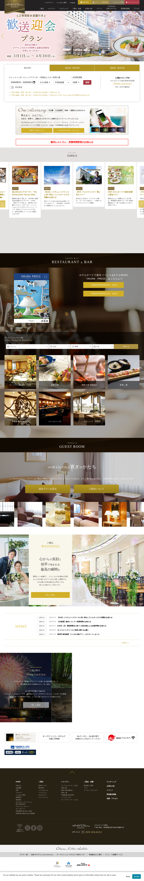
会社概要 (18, 760)
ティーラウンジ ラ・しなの (69, 772)
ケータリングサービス (90, 762)
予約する (126, 320)
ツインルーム (42, 765)
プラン (86, 760)
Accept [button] (136, 876)
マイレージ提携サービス (114, 826)
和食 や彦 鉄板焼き (67, 762)
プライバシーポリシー (22, 778)
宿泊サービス (42, 757)
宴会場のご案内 (88, 757)
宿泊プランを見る (48, 462)
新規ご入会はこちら (37, 130)
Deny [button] (128, 876)
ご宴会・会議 (76, 8)
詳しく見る (50, 568)
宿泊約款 (18, 772)
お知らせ (18, 757)
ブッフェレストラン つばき (69, 757)
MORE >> (125, 615)
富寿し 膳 (64, 765)
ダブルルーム (42, 767)
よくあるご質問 (20, 767)
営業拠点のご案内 (95, 826)
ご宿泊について (96, 462)
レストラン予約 (118, 2)
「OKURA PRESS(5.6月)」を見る (103, 258)
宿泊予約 (41, 760)
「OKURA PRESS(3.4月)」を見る (103, 267)
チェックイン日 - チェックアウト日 (23, 77)
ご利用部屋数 (76, 77)
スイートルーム (43, 769)
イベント (99, 8)
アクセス (137, 8)
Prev (2, 36)
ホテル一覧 (24, 826)
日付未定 (15, 87)
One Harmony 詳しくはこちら (69, 130)
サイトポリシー (20, 781)
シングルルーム (43, 762)
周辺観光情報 (125, 8)
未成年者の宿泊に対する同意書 (25, 785)
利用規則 (18, 769)
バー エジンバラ (66, 769)
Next (141, 36)
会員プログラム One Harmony (42, 826)
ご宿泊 (41, 8)
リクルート (19, 765)
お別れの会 (88, 8)
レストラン (51, 8)
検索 (87, 82)
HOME (18, 754)
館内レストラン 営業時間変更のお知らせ (72, 142)
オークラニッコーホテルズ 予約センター (71, 826)
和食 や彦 (64, 760)
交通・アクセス (112, 771)
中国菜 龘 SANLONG (67, 767)
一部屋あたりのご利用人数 (45, 77)
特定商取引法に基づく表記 (24, 783)
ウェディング (63, 8)
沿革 (17, 762)
